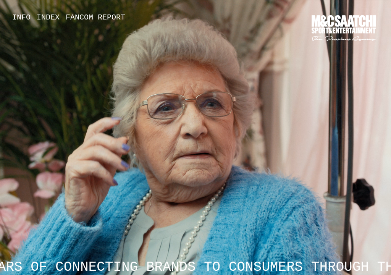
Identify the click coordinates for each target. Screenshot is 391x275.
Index (48, 17)
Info (21, 17)
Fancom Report (95, 17)
